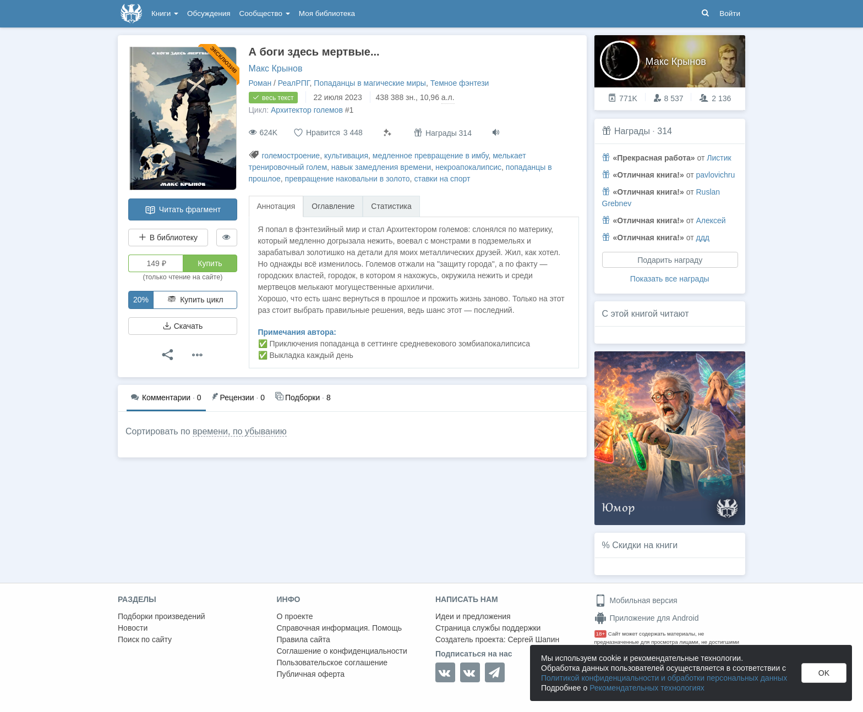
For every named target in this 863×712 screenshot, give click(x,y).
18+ (600, 634)
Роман (260, 83)
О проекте (295, 616)
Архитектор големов (307, 110)
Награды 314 (443, 132)
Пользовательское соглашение (332, 662)
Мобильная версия (636, 600)
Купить (210, 263)
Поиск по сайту (145, 639)
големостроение (290, 155)
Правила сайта (303, 639)
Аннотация (276, 206)
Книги (164, 13)
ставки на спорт (442, 178)
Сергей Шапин (533, 639)
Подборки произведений (161, 616)
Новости (133, 627)
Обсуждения (208, 13)
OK (823, 673)
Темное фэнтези (459, 83)
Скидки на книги (645, 545)
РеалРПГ (294, 83)
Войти (729, 13)
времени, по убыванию (240, 431)
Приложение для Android (646, 618)
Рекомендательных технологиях (646, 687)
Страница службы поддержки (487, 627)
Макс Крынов (276, 68)
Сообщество (264, 13)
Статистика (391, 206)
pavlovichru (715, 174)
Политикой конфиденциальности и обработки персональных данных (664, 678)
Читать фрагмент (183, 210)
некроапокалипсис (468, 167)
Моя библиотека (327, 13)
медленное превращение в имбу (431, 155)
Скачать (183, 326)
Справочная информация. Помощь (339, 627)
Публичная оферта (311, 674)
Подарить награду (669, 260)
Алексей (710, 220)
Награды (632, 131)
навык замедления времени (381, 167)
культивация (346, 155)
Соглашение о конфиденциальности (342, 651)
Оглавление (333, 206)
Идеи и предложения (473, 616)
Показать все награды (669, 278)
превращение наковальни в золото (347, 178)
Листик (719, 157)
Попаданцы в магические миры (370, 83)
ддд (702, 237)
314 (664, 131)
